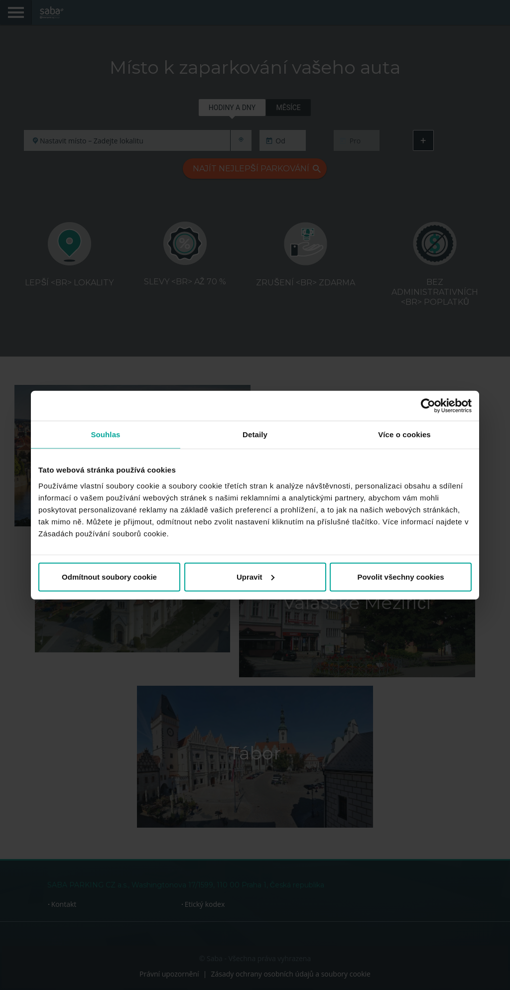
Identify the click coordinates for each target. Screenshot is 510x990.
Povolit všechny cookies (400, 576)
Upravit (255, 576)
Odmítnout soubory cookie (109, 576)
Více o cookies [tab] (404, 434)
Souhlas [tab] (105, 434)
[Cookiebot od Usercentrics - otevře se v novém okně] (428, 405)
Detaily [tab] (255, 434)
